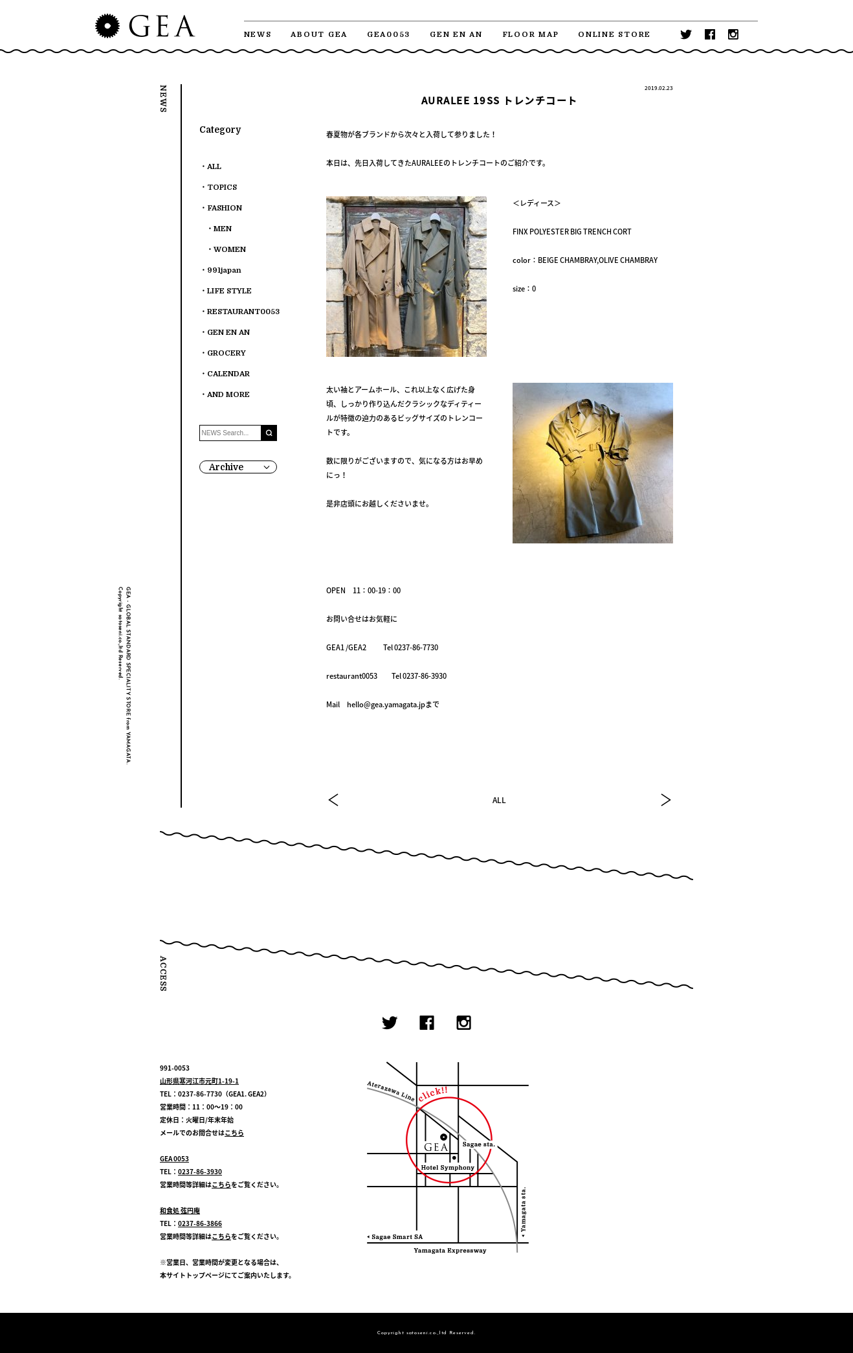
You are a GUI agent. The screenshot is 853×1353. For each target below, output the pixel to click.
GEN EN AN (456, 34)
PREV (334, 800)
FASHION (224, 208)
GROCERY (226, 353)
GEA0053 (388, 34)
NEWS (258, 34)
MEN (223, 229)
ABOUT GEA (319, 34)
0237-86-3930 (200, 1171)
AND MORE (228, 395)
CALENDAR (228, 374)
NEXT (665, 800)
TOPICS (222, 187)
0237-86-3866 (200, 1223)
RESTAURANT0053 (243, 312)
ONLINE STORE (614, 34)
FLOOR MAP (530, 34)
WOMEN (230, 249)
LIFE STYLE (229, 291)
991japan (224, 270)
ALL (499, 800)
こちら (234, 1132)
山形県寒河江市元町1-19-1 (199, 1081)
